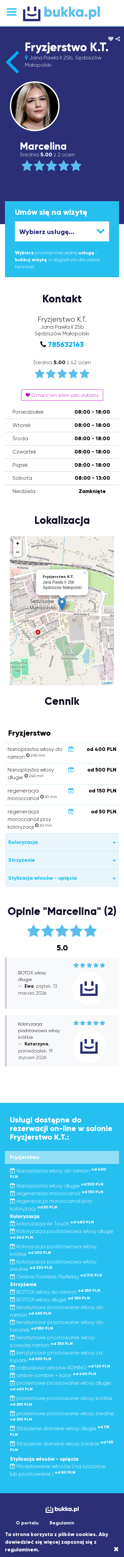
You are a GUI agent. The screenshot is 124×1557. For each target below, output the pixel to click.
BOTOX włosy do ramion (55, 1292)
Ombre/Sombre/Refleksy (56, 1276)
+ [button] (18, 544)
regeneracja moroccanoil (56, 1193)
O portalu (27, 1523)
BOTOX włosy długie (50, 1299)
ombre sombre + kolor (53, 1375)
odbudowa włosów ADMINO (60, 1367)
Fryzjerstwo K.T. (67, 47)
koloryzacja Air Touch (52, 1223)
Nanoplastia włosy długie (56, 1186)
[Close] (116, 1549)
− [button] (18, 552)
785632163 (66, 344)
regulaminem (21, 1549)
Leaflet (107, 683)
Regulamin (62, 1523)
